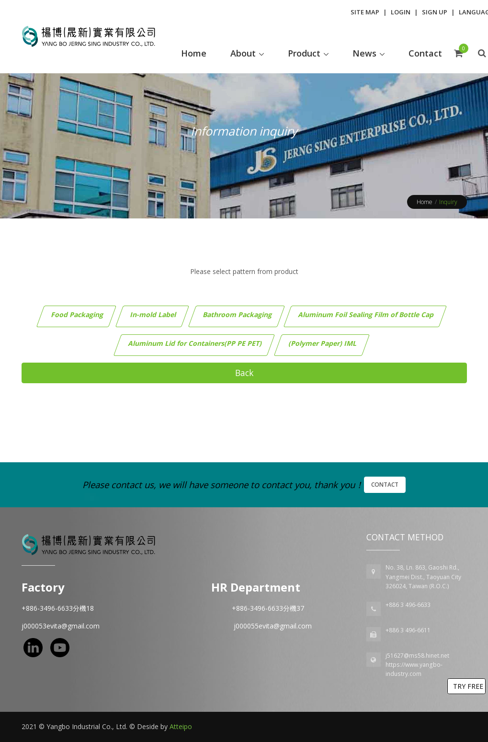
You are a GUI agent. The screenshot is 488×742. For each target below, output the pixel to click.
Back (244, 372)
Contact (384, 484)
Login (400, 12)
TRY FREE (468, 686)
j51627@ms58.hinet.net (417, 655)
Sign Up (434, 12)
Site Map (365, 12)
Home (424, 202)
